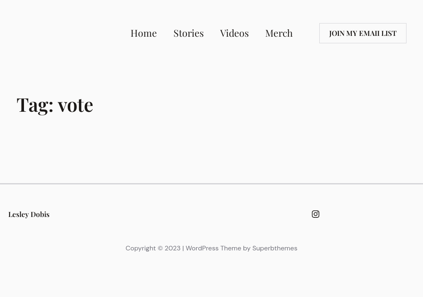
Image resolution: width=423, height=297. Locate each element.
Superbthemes (274, 248)
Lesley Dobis (29, 214)
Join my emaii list (363, 33)
